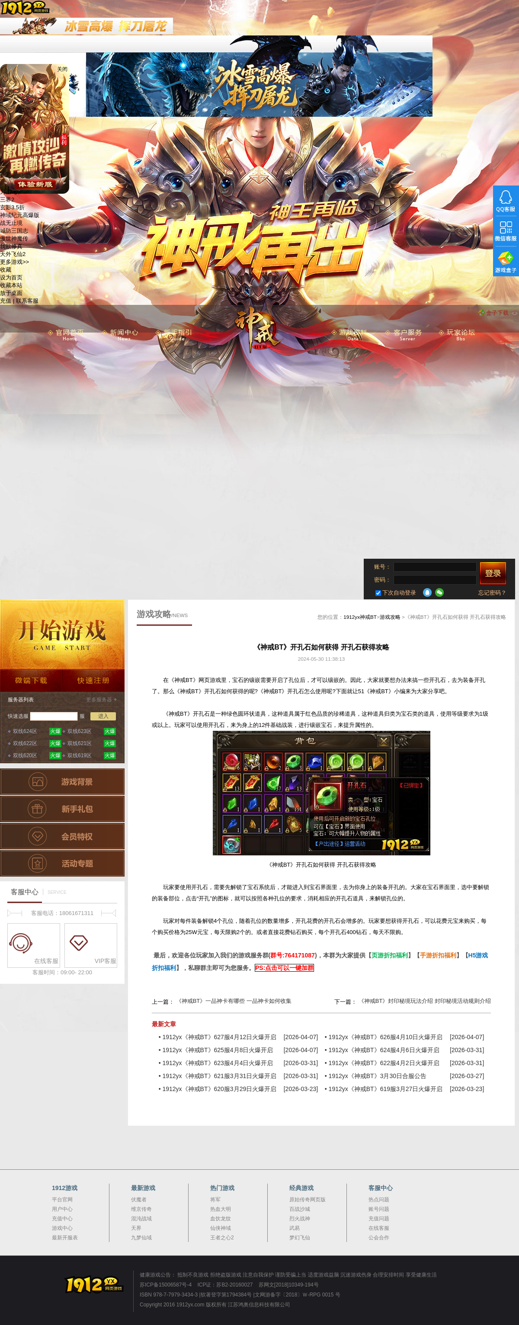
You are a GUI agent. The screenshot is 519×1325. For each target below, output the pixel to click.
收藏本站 (11, 285)
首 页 (66, 335)
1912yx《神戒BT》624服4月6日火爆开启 (384, 1050)
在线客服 (33, 944)
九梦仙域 (141, 1238)
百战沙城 (299, 1209)
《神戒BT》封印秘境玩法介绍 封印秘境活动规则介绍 (425, 1001)
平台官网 (62, 1200)
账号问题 (378, 1209)
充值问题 (378, 1219)
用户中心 (62, 1209)
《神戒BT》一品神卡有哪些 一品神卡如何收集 (234, 1001)
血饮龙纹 (220, 1219)
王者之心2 (222, 1238)
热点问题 (378, 1200)
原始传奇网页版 (307, 1200)
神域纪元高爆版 (19, 215)
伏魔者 (139, 1200)
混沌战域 (141, 1219)
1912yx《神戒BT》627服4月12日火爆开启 (219, 1037)
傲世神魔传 (14, 238)
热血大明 (220, 1209)
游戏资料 (349, 335)
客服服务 (403, 335)
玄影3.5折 (12, 207)
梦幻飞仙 (299, 1238)
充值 (5, 301)
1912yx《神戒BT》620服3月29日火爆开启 (219, 1088)
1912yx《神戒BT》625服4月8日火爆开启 (217, 1050)
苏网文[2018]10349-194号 (289, 1285)
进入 (103, 716)
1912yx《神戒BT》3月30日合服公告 (377, 1075)
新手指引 (173, 335)
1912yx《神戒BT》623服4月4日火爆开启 (217, 1062)
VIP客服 (93, 944)
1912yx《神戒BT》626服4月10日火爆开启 (386, 1037)
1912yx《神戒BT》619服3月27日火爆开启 (386, 1088)
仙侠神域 (220, 1228)
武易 (294, 1228)
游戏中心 (62, 1228)
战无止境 (11, 223)
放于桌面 (11, 293)
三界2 (7, 199)
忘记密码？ (492, 592)
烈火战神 (299, 1219)
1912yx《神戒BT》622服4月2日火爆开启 (384, 1062)
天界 (136, 1228)
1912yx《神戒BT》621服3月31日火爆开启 (219, 1075)
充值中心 (62, 1219)
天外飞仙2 (13, 254)
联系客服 (27, 301)
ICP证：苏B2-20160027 (225, 1285)
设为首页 (11, 277)
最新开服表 (65, 1238)
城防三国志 (14, 230)
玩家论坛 (457, 335)
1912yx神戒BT (360, 617)
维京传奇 (141, 1209)
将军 (215, 1200)
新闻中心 (120, 335)
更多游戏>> (14, 262)
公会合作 (378, 1238)
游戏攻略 (390, 617)
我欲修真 (11, 246)
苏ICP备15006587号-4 (166, 1285)
